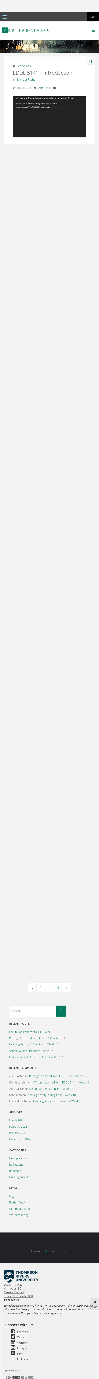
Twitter (17, 1312)
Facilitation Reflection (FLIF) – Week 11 (32, 1006)
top (95, 1304)
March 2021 (16, 1095)
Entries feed (17, 1177)
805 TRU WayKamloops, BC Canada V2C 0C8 (14, 1263)
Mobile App (20, 1334)
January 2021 (17, 1107)
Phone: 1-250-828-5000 (18, 1271)
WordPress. (61, 1226)
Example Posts (18, 1133)
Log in (12, 1171)
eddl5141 (44, 88)
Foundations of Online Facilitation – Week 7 (36, 1032)
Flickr (16, 1328)
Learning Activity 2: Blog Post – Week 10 (33, 1019)
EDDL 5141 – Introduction (42, 72)
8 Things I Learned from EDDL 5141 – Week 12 (38, 1013)
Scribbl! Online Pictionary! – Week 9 (31, 1025)
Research (15, 1145)
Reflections (24, 66)
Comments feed (19, 1183)
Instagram (19, 1323)
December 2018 (19, 1114)
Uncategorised (18, 1152)
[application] (49, 116)
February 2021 (18, 1101)
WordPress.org (18, 1190)
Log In (93, 16)
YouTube (19, 1317)
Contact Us (11, 1274)
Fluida (48, 1226)
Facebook (19, 1306)
